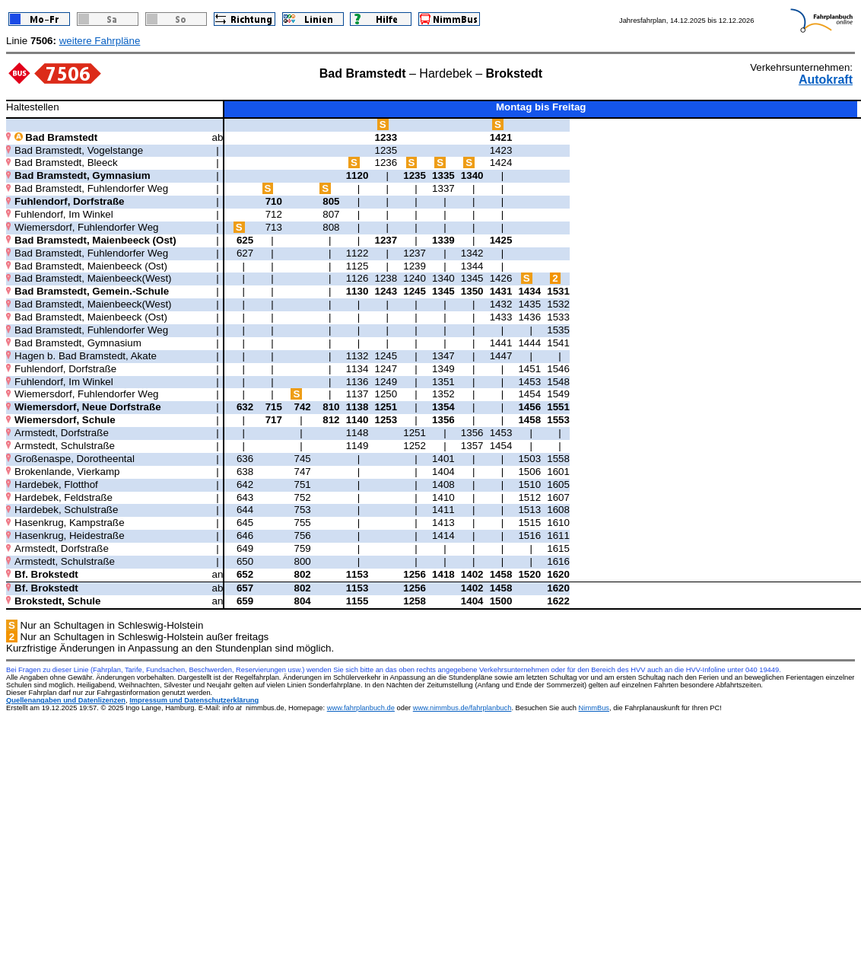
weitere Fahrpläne (100, 40)
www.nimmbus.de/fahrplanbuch (462, 708)
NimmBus (594, 708)
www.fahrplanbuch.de (361, 708)
